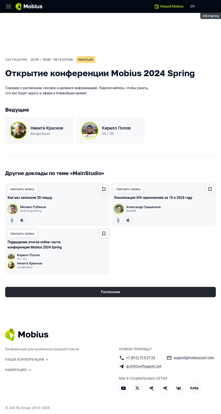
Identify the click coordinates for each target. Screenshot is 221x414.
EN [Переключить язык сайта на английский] (192, 6)
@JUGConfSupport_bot (143, 366)
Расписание (110, 292)
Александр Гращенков (143, 207)
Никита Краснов (46, 128)
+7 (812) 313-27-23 (140, 357)
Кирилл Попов (116, 128)
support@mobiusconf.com (194, 357)
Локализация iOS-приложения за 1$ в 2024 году (153, 198)
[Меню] (8, 6)
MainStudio (85, 59)
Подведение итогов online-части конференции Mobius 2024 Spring (35, 244)
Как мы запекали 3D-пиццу (30, 198)
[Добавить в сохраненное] (103, 189)
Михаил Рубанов (33, 207)
